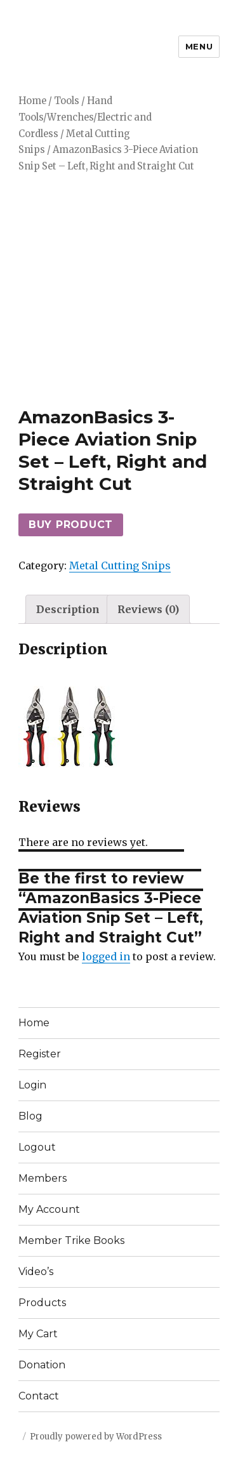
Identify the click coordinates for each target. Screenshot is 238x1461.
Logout (37, 1147)
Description (68, 609)
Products (42, 1303)
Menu (199, 46)
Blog (30, 1116)
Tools (66, 101)
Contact (38, 1396)
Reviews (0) (148, 609)
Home (32, 101)
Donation (41, 1365)
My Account (49, 1209)
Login (32, 1085)
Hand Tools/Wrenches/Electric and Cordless (85, 117)
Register (39, 1054)
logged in (106, 956)
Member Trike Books (71, 1240)
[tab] (67, 609)
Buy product (71, 525)
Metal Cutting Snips (120, 565)
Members (42, 1178)
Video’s (35, 1272)
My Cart (38, 1334)
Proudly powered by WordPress (96, 1436)
